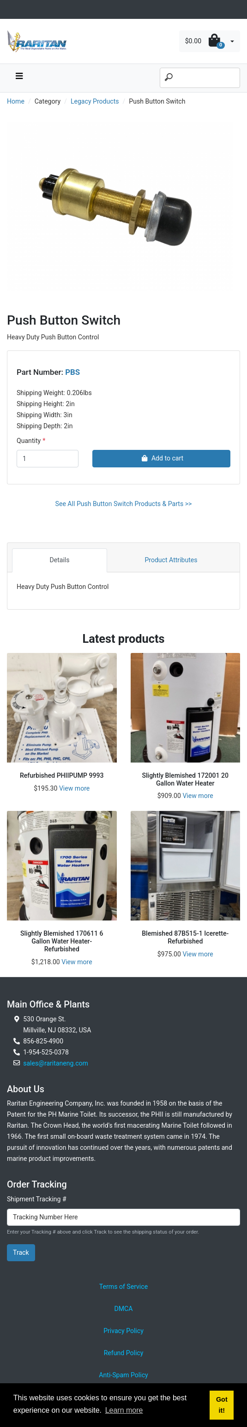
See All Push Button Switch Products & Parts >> (123, 503)
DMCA (123, 1308)
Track (21, 1252)
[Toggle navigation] (12, 9)
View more (74, 788)
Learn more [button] (124, 1410)
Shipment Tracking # (36, 1199)
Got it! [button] (222, 1405)
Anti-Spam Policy (123, 1375)
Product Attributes (171, 560)
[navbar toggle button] (19, 78)
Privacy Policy (123, 1330)
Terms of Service (123, 1286)
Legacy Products (95, 101)
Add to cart (161, 458)
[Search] (200, 78)
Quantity (29, 440)
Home (15, 101)
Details (59, 560)
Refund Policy (124, 1353)
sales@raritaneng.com (55, 1063)
